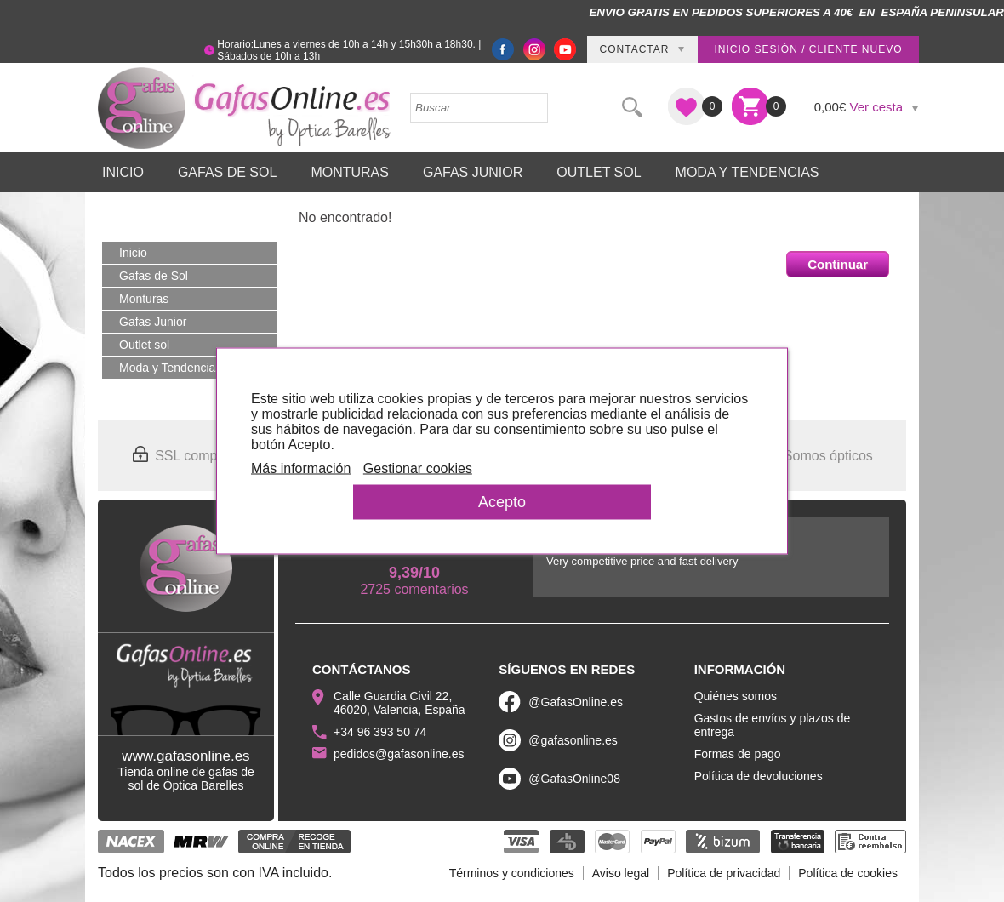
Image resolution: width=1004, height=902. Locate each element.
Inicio (123, 172)
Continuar (837, 264)
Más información (301, 468)
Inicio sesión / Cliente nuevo (808, 49)
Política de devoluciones (758, 776)
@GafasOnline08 (574, 778)
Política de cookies (848, 873)
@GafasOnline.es (575, 702)
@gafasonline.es (573, 740)
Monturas (350, 172)
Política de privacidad (723, 873)
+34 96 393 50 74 (380, 732)
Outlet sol (598, 172)
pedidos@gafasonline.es (399, 754)
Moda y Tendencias (747, 172)
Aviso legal (620, 873)
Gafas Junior (472, 172)
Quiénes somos (735, 696)
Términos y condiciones (511, 873)
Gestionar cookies (417, 468)
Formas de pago (737, 754)
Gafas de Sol (227, 172)
